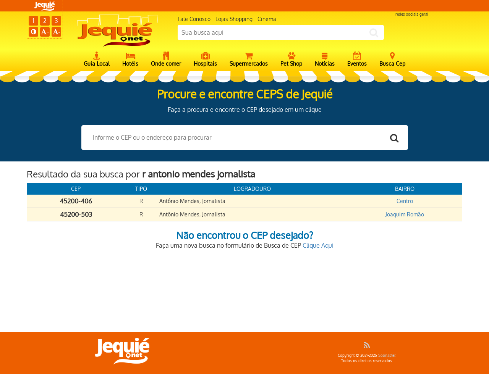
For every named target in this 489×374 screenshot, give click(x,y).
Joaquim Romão (404, 214)
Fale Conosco (194, 19)
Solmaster (386, 355)
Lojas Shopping (234, 19)
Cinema (266, 19)
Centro (405, 201)
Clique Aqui (318, 245)
